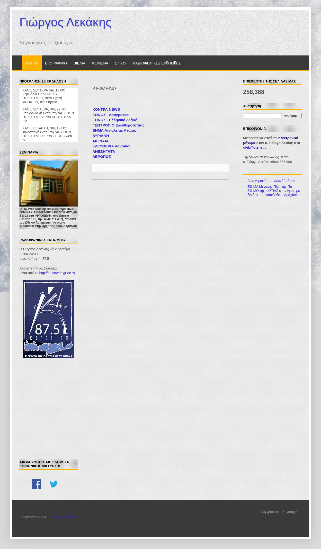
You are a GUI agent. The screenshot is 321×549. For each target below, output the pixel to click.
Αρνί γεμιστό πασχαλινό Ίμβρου (271, 181)
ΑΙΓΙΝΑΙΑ (100, 141)
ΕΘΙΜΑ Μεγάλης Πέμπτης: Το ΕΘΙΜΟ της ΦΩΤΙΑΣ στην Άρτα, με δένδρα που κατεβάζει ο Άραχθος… (274, 191)
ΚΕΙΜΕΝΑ (100, 62)
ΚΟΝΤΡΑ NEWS (106, 109)
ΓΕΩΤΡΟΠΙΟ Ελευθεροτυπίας (118, 125)
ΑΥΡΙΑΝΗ (100, 136)
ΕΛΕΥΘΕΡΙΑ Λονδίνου (112, 146)
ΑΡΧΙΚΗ (32, 62)
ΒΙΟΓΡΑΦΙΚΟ (56, 62)
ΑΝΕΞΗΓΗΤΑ (103, 151)
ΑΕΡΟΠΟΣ (101, 156)
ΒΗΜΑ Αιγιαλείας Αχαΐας (114, 130)
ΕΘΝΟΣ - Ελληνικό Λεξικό (114, 120)
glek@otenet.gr (255, 147)
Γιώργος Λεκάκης (65, 22)
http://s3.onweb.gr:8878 (57, 273)
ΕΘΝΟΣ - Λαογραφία (110, 115)
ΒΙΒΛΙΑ (79, 62)
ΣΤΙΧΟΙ (120, 62)
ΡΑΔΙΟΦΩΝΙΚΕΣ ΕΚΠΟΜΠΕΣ (157, 62)
